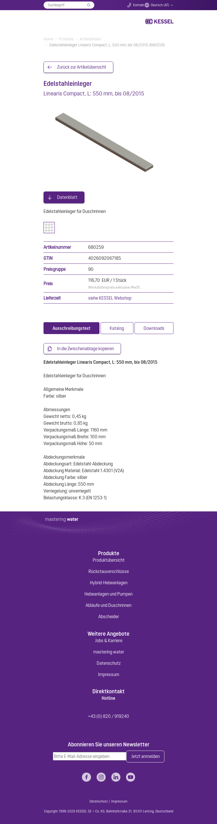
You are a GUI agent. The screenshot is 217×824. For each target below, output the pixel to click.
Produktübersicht (109, 559)
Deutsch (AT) (160, 5)
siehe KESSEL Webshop (109, 297)
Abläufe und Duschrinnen (108, 604)
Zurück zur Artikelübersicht (81, 67)
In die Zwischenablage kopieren (85, 348)
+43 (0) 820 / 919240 (108, 715)
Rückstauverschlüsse (108, 571)
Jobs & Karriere (108, 639)
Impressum (108, 673)
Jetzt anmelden (145, 756)
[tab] (71, 327)
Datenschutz (109, 662)
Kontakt (138, 5)
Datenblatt (67, 196)
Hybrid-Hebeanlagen (108, 582)
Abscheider (108, 616)
